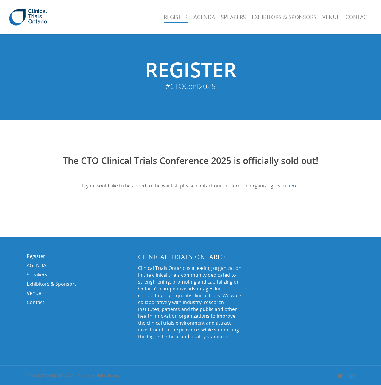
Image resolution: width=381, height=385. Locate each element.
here (292, 185)
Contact (358, 17)
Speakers (233, 17)
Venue (331, 17)
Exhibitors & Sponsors (284, 17)
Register (176, 17)
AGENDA (204, 17)
